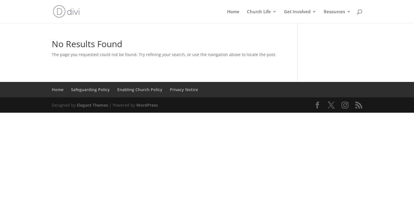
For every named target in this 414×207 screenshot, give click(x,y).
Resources (334, 11)
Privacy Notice (184, 89)
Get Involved (297, 11)
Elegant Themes (92, 105)
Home (233, 11)
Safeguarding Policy (90, 89)
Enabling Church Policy (139, 89)
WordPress (147, 105)
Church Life (259, 11)
